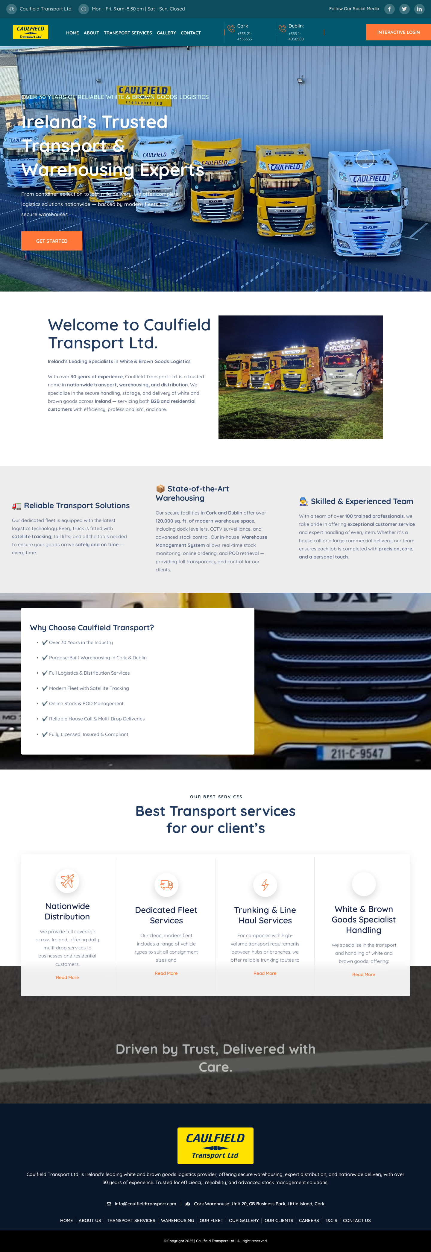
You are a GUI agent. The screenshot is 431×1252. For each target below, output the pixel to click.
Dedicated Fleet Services (166, 915)
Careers (309, 1220)
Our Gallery (244, 1220)
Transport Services (128, 33)
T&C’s (331, 1220)
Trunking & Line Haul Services (265, 915)
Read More (67, 977)
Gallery (166, 33)
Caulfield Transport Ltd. (46, 9)
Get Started (51, 241)
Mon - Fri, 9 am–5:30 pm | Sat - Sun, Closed (138, 9)
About (91, 33)
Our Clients (279, 1220)
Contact (191, 33)
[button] (365, 159)
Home (72, 33)
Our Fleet (211, 1220)
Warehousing (177, 1220)
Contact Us (357, 1220)
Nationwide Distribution (67, 911)
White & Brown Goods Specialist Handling (364, 919)
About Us (90, 1220)
